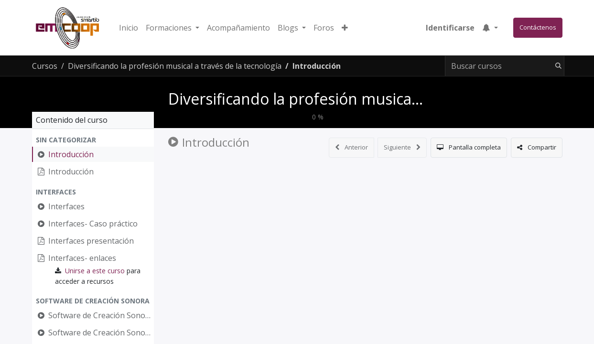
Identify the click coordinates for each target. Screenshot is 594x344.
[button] (345, 27)
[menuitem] (128, 27)
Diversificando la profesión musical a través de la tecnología (379, 98)
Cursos (44, 66)
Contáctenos (537, 27)
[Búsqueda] (556, 66)
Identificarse (450, 27)
